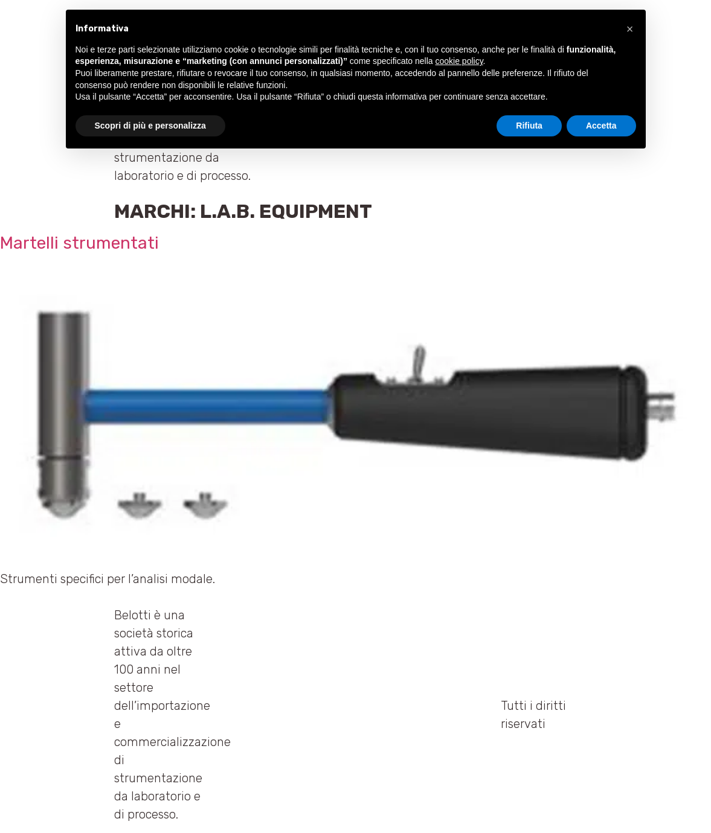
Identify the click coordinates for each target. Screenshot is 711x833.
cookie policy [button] (459, 61)
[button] (630, 29)
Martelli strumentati (79, 243)
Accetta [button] (601, 125)
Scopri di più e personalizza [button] (150, 125)
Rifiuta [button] (529, 125)
